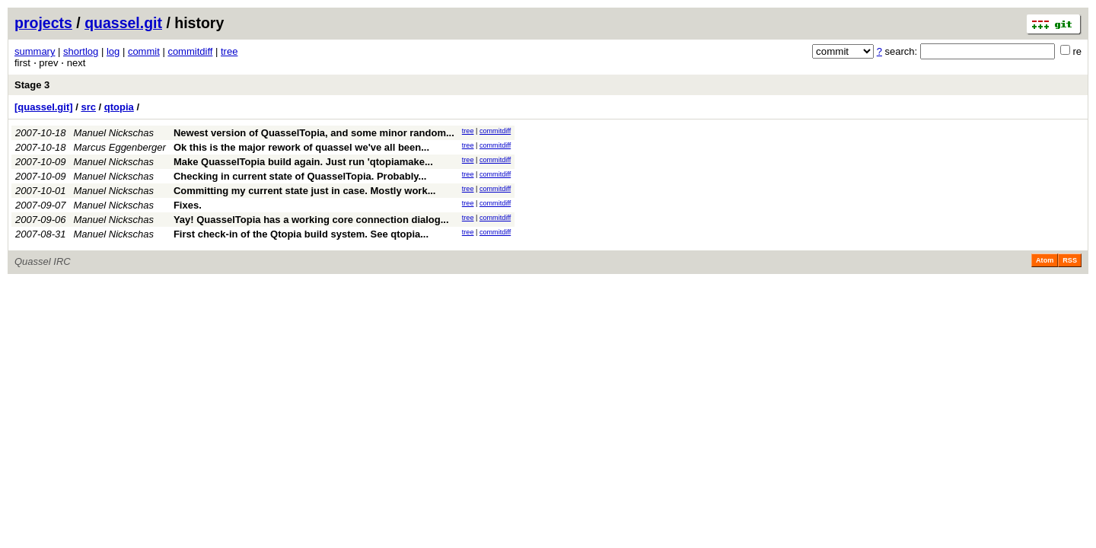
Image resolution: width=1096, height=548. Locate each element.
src (88, 107)
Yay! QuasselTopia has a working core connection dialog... (311, 219)
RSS (1070, 260)
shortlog (80, 51)
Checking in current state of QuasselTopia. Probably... (300, 176)
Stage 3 (31, 85)
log (113, 51)
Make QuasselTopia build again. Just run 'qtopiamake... (303, 161)
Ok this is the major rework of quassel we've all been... (301, 147)
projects (43, 22)
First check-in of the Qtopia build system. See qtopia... (301, 234)
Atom (1044, 260)
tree (229, 51)
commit (144, 51)
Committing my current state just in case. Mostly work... (305, 190)
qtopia (119, 107)
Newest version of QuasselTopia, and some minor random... (314, 133)
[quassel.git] (43, 107)
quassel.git (123, 22)
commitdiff (189, 51)
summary (34, 51)
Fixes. (188, 205)
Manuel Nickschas (114, 133)
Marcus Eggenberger (120, 147)
